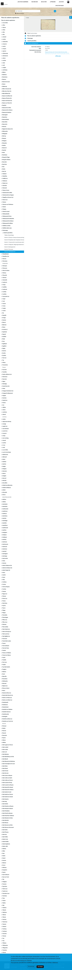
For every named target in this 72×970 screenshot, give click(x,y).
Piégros (4, 612)
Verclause (4, 931)
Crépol (3, 298)
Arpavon (4, 51)
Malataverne (5, 454)
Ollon (3, 579)
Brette (3, 169)
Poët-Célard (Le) (6, 629)
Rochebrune (5, 704)
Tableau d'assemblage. (9, 235)
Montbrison (4, 511)
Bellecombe (5, 131)
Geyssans (4, 379)
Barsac (3, 84)
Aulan (3, 62)
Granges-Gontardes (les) (7, 390)
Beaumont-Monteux (6, 112)
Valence (4, 914)
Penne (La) (4, 598)
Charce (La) (4, 199)
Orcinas (4, 584)
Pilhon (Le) (4, 619)
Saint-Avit (4, 751)
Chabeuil (4, 173)
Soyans (4, 872)
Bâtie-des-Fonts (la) (6, 91)
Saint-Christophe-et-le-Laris (8, 763)
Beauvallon (4, 121)
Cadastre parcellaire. (8, 232)
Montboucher (5, 508)
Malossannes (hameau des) (50, 53)
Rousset (4, 733)
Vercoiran (4, 933)
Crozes (3, 305)
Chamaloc (4, 185)
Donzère (4, 320)
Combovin (4, 282)
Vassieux (4, 919)
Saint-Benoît (5, 759)
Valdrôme (4, 912)
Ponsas (4, 643)
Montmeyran (5, 544)
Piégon (3, 610)
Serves (3, 865)
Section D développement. (9, 246)
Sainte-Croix (5, 839)
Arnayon (4, 48)
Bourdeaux (4, 154)
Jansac (3, 409)
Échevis (4, 322)
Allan (3, 32)
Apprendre (52, 1)
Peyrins (4, 605)
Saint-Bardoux (5, 754)
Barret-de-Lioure (6, 81)
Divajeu (4, 317)
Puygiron (4, 669)
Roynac (4, 737)
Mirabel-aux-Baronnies (7, 485)
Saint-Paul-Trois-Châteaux (8, 815)
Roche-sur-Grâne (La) (7, 697)
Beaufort (4, 105)
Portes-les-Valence (6, 655)
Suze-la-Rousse (5, 874)
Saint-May (4, 801)
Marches (4, 464)
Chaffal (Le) (5, 178)
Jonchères (4, 412)
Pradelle (4, 659)
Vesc (3, 940)
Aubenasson (5, 55)
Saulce (3, 855)
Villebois (4, 943)
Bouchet (4, 150)
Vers (3, 938)
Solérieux (4, 867)
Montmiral (4, 546)
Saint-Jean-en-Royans (7, 775)
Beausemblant (5, 119)
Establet (4, 336)
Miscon (3, 494)
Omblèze (4, 582)
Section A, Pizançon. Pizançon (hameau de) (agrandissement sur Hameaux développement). (17, 237)
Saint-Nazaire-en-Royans (7, 806)
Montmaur (4, 541)
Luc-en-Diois (5, 449)
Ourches (4, 589)
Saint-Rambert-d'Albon (7, 818)
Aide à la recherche (20, 13)
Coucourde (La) (5, 296)
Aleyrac (4, 27)
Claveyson (4, 268)
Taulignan (4, 881)
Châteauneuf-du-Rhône (7, 223)
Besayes (4, 138)
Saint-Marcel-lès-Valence (7, 789)
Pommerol (4, 638)
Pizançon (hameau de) (49, 52)
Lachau (4, 419)
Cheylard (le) (5, 263)
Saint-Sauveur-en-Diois (7, 825)
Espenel (4, 334)
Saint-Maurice (5, 799)
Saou (3, 853)
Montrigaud (5, 553)
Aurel (3, 65)
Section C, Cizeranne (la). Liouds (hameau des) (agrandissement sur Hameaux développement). (17, 242)
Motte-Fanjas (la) (6, 570)
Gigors (3, 381)
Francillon (4, 372)
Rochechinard (5, 707)
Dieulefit (4, 315)
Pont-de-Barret (5, 645)
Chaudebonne (5, 254)
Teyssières (4, 886)
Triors (3, 898)
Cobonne (4, 277)
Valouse (4, 917)
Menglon (4, 475)
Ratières (4, 671)
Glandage (4, 383)
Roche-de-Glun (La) (6, 692)
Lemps (3, 435)
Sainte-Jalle (5, 846)
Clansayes (4, 265)
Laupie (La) (4, 426)
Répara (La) (4, 685)
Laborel (4, 414)
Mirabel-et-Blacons (6, 487)
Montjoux (4, 534)
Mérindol (4, 480)
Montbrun (4, 513)
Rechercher (35, 1)
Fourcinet (4, 369)
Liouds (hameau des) (61, 53)
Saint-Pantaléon (6, 810)
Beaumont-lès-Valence (7, 110)
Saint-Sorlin (5, 829)
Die (3, 313)
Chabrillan (4, 176)
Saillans (4, 742)
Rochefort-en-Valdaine (7, 709)
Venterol (4, 926)
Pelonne (4, 596)
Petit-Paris (4, 603)
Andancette (5, 41)
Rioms (3, 690)
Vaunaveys (4, 921)
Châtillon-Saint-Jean (7, 228)
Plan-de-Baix (5, 626)
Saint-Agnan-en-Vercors (7, 744)
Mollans (4, 501)
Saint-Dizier (5, 766)
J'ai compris (40, 966)
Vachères (4, 907)
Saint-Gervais (5, 773)
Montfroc (4, 530)
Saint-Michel (5, 803)
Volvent (4, 952)
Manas (3, 459)
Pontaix (4, 650)
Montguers (4, 532)
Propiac (4, 664)
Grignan (4, 395)
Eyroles (4, 353)
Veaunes (4, 924)
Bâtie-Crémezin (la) (6, 88)
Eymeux (4, 350)
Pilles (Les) (4, 622)
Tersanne (4, 884)
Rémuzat (4, 683)
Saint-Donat (5, 768)
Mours (3, 572)
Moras (3, 560)
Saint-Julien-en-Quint (7, 777)
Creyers (4, 303)
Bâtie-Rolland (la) (6, 93)
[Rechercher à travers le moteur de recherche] (28, 11)
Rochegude (4, 716)
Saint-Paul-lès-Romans (7, 813)
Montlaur (4, 539)
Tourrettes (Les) (5, 893)
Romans (4, 723)
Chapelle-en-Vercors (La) (7, 197)
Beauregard (5, 114)
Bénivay (4, 136)
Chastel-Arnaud (5, 211)
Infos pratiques (59, 5)
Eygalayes (4, 343)
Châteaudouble (5, 213)
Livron (3, 445)
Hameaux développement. (9, 251)
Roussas (4, 730)
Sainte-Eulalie (5, 841)
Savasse (4, 860)
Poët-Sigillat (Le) (6, 636)
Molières (4, 499)
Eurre (3, 341)
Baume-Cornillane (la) (7, 95)
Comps (3, 284)
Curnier (4, 310)
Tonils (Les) (4, 888)
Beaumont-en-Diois (6, 107)
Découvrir (44, 1)
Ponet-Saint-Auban (6, 641)
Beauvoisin (4, 124)
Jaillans (4, 407)
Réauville (4, 676)
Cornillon (4, 294)
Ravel (3, 674)
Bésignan (4, 140)
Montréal (4, 551)
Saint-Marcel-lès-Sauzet (7, 787)
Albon (3, 25)
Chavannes (4, 261)
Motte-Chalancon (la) (7, 565)
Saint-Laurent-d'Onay (7, 782)
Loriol (3, 447)
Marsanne (4, 471)
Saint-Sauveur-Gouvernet (8, 827)
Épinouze (4, 324)
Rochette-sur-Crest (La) (7, 721)
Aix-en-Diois (5, 22)
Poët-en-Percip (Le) (6, 631)
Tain (3, 879)
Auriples (4, 67)
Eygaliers (4, 346)
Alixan (3, 29)
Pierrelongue (5, 617)
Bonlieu (4, 145)
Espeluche (4, 331)
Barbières (4, 74)
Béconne (4, 126)
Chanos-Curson (5, 190)
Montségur (4, 556)
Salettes (4, 848)
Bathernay (4, 86)
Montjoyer (4, 537)
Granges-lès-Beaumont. (7, 393)
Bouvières (4, 164)
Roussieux (4, 735)
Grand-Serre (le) (5, 386)
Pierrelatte (4, 615)
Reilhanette (5, 681)
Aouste (4, 46)
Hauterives (4, 400)
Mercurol (4, 478)
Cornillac (4, 291)
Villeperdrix (5, 947)
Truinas (4, 900)
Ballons (4, 72)
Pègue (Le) (4, 593)
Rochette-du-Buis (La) (7, 718)
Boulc (3, 152)
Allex (3, 34)
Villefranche (5, 945)
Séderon (4, 862)
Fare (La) (4, 357)
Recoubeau (4, 678)
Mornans (4, 563)
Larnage (4, 423)
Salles (3, 851)
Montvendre (5, 558)
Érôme (3, 327)
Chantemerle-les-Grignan (8, 195)
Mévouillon (4, 482)
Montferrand (5, 527)
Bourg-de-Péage (6, 157)
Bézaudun (4, 143)
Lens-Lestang (5, 438)
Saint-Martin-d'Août (6, 792)
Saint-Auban (5, 749)
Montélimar (5, 525)
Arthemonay (5, 53)
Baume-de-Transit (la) (7, 100)
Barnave (4, 79)
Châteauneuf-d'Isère (6, 216)
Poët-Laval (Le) (5, 633)
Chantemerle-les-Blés (7, 192)
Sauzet (3, 858)
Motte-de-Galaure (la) (7, 567)
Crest (3, 301)
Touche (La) (4, 891)
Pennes (4, 600)
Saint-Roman (5, 822)
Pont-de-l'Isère (5, 648)
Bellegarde (4, 133)
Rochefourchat (5, 714)
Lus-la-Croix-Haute (6, 452)
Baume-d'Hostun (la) (7, 98)
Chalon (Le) (4, 183)
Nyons (3, 577)
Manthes (4, 461)
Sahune (4, 740)
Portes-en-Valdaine (6, 652)
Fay (3, 360)
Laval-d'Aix (4, 431)
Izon (3, 405)
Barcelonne (4, 77)
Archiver (61, 1)
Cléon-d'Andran (5, 270)
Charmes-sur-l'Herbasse (7, 204)
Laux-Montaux (5, 428)
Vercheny (4, 928)
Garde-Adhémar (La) (7, 374)
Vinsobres (4, 950)
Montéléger (4, 520)
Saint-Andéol (5, 747)
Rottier (3, 728)
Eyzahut (4, 355)
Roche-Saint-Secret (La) (7, 695)
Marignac (4, 468)
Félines (4, 362)
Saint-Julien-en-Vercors (7, 780)
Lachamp (4, 416)
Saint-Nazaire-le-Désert (7, 808)
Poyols (3, 657)
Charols (4, 206)
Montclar (4, 518)
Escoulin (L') (5, 329)
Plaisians (4, 624)
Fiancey (4, 367)
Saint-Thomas (5, 832)
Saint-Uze (4, 834)
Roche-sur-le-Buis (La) (7, 700)
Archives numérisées (23, 1)
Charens (4, 202)
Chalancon (4, 180)
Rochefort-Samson (6, 711)
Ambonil (4, 36)
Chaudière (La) (5, 256)
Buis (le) (4, 171)
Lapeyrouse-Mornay (6, 421)
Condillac (4, 287)
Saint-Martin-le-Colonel (7, 796)
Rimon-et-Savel (5, 688)
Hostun (4, 402)
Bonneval (4, 147)
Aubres (4, 58)
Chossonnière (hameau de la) (61, 52)
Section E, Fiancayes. (8, 249)
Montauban (4, 504)
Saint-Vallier (5, 836)
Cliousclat (4, 275)
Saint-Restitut (5, 820)
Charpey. (4, 209)
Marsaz (4, 473)
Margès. (4, 466)
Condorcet (4, 289)
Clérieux (4, 272)
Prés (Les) (4, 662)
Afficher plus (58, 56)
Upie (3, 905)
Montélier (4, 523)
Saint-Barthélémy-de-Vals (8, 756)
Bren (3, 166)
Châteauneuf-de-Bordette (8, 218)
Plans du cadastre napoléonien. (8, 20)
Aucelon (4, 60)
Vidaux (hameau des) (58, 54)
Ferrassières (5, 364)
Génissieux (4, 376)
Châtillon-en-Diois (6, 225)
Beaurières (4, 117)
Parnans (4, 591)
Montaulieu (4, 506)
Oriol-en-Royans (6, 586)
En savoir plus (31, 966)
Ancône (4, 39)
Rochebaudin (5, 702)
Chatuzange (5, 230)
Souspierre (4, 869)
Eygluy (3, 348)
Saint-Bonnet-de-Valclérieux (8, 761)
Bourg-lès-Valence (6, 159)
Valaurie (4, 910)
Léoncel (4, 440)
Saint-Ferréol (5, 770)
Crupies (4, 308)
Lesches (4, 442)
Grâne (3, 388)
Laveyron (4, 433)
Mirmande (4, 492)
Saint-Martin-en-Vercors (7, 794)
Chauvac (4, 258)
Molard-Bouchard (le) (6, 497)
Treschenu (4, 895)
